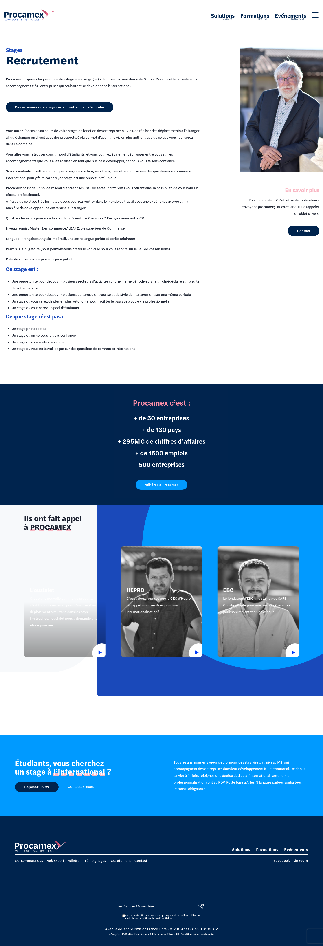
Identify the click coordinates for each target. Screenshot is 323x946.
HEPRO (135, 603)
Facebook (282, 860)
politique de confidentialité (156, 918)
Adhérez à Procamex (161, 497)
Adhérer (74, 860)
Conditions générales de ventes (198, 934)
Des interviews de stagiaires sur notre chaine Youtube (59, 107)
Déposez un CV (36, 786)
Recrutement (120, 860)
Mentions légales (138, 934)
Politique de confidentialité (164, 934)
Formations (254, 15)
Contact (303, 230)
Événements (290, 15)
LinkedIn (300, 860)
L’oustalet (42, 603)
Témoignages (95, 860)
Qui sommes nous (29, 860)
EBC (228, 603)
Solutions (223, 15)
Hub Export (55, 860)
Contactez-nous (81, 786)
